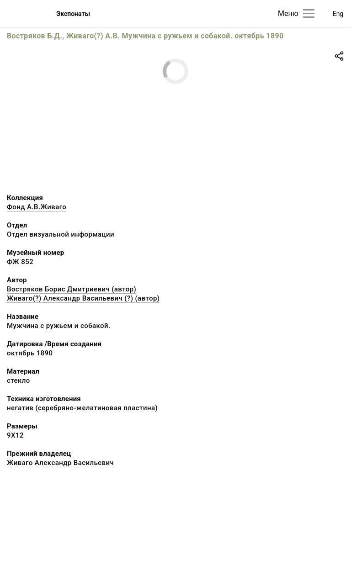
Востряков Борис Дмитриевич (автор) (71, 289)
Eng (338, 13)
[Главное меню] (308, 13)
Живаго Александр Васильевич (60, 463)
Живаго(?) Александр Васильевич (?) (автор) (83, 298)
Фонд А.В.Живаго (36, 207)
